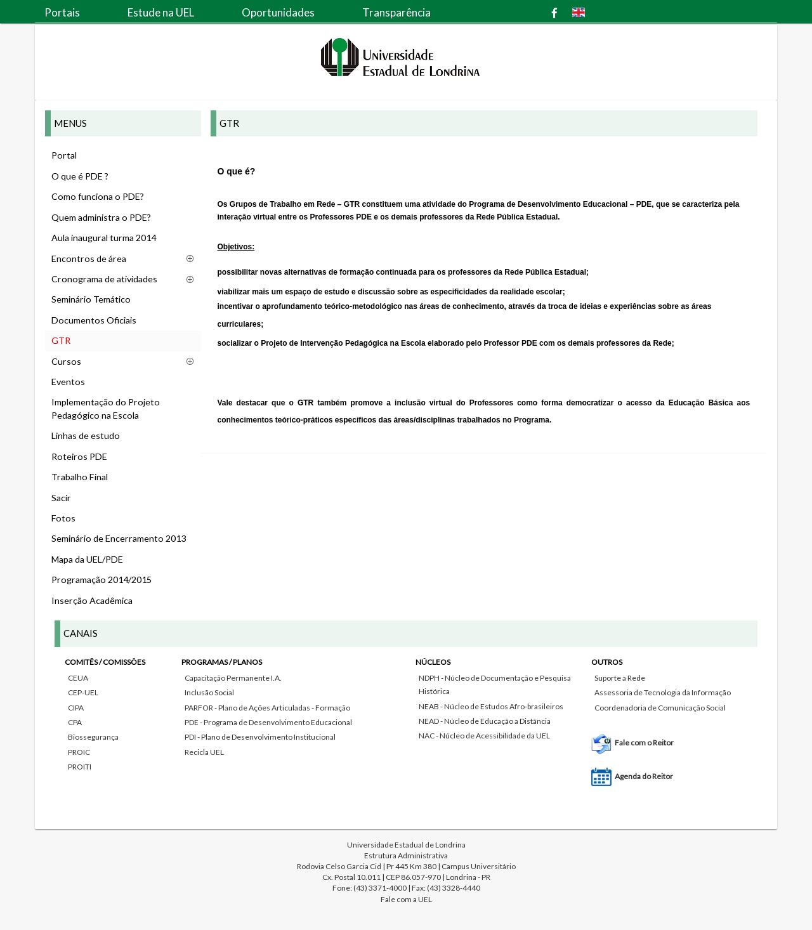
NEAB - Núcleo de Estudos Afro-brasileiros (491, 706)
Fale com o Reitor (644, 742)
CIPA (76, 707)
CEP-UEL (83, 692)
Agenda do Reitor (644, 776)
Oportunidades (278, 12)
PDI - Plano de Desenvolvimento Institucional (260, 737)
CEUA (78, 678)
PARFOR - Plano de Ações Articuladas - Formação (267, 707)
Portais (62, 12)
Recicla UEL (204, 752)
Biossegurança (93, 737)
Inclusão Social (209, 692)
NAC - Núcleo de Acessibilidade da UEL (484, 735)
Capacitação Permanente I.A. (233, 678)
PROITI (79, 766)
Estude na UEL (161, 12)
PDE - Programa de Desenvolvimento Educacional (268, 722)
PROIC (79, 752)
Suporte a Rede (619, 678)
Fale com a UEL (406, 899)
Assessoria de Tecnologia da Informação (662, 692)
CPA (75, 722)
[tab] (406, 716)
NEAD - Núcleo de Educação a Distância (485, 721)
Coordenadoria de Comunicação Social (660, 707)
